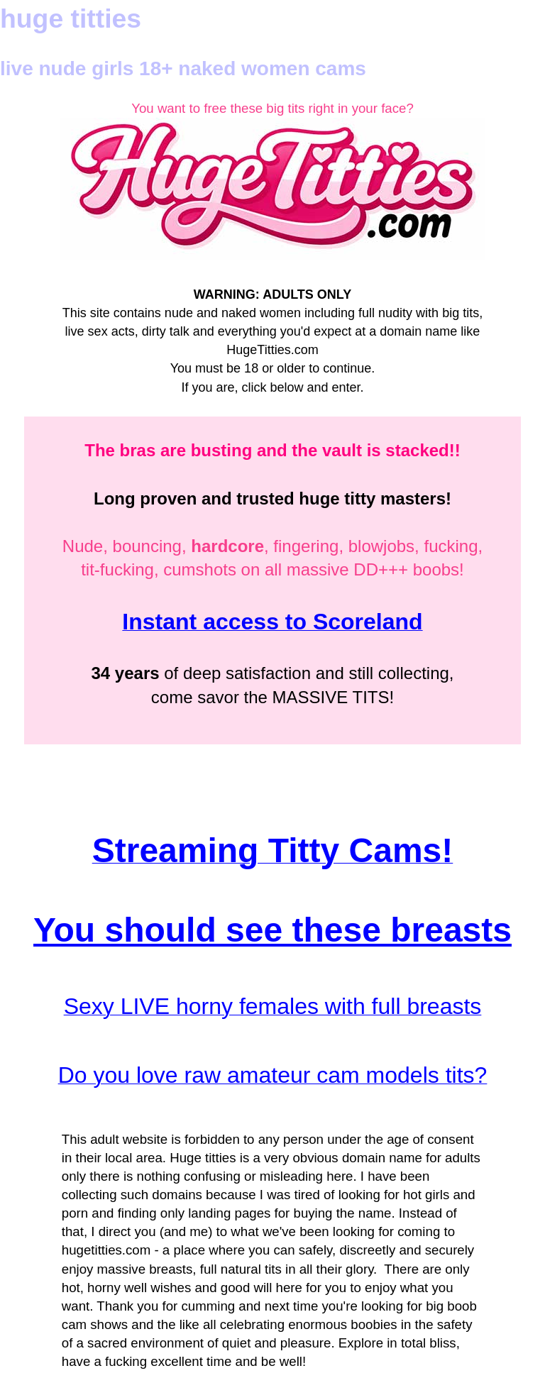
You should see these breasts (272, 930)
